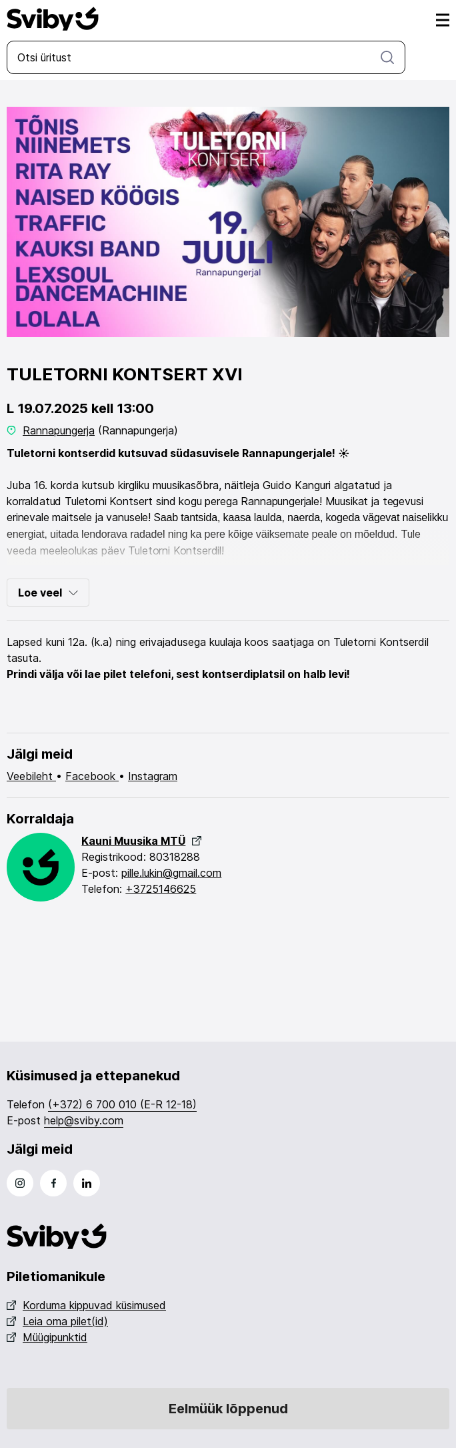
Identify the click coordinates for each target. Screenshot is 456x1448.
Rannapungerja (59, 430)
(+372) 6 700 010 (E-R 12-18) (122, 1104)
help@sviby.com (83, 1120)
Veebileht (31, 776)
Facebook (92, 776)
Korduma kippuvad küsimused (86, 1305)
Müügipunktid (47, 1337)
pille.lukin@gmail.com (171, 872)
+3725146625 (160, 888)
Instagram (152, 776)
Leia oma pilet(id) (57, 1321)
